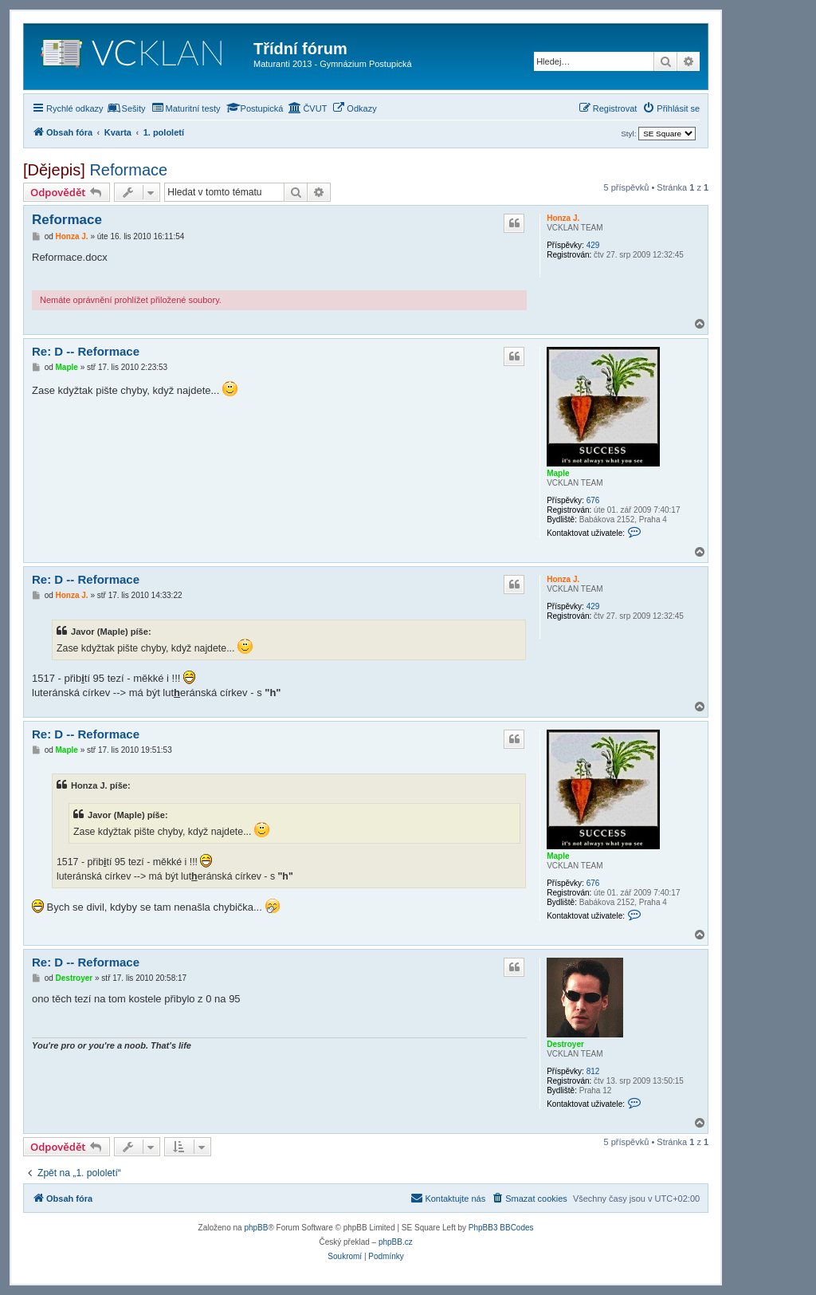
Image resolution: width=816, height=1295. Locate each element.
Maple (558, 473)
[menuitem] (127, 108)
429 (593, 245)
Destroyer (565, 1044)
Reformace (128, 170)
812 (593, 1071)
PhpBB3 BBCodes (501, 1227)
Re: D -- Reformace (85, 351)
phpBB (256, 1227)
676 (593, 500)
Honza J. (563, 218)
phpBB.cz (396, 1242)
